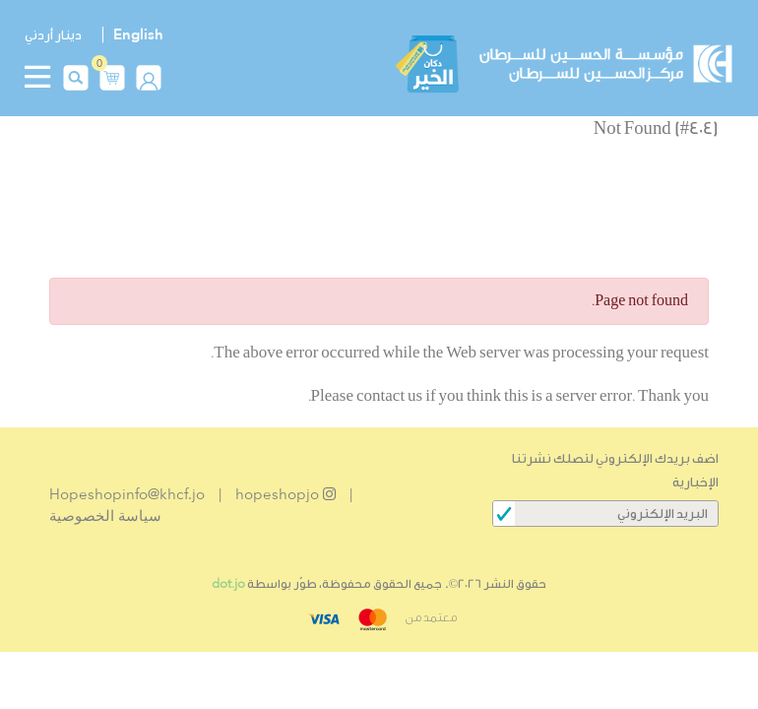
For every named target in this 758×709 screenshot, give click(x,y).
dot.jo (228, 583)
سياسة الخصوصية (105, 516)
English (138, 34)
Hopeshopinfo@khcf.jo (127, 494)
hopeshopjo (285, 494)
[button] (112, 75)
